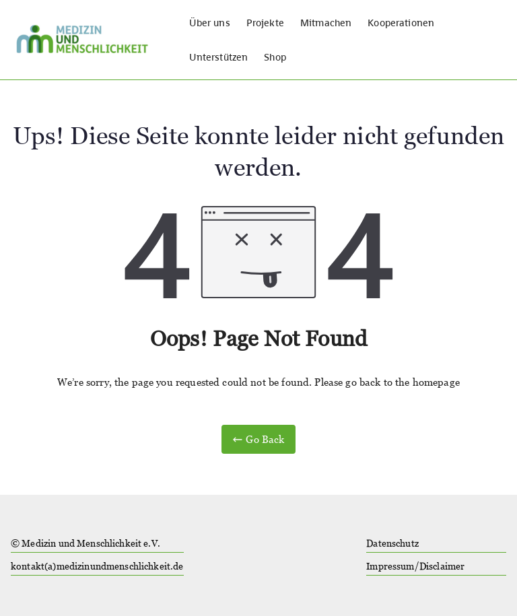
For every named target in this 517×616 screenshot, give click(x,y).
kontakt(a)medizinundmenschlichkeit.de (97, 566)
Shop (275, 56)
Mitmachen (325, 22)
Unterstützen (218, 56)
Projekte (265, 22)
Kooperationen (401, 22)
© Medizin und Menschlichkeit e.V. (85, 543)
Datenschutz (392, 543)
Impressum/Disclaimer (415, 566)
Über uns (209, 22)
